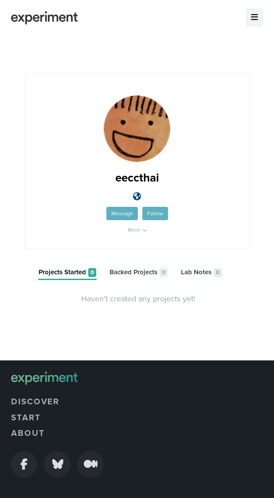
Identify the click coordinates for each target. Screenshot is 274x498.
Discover (35, 402)
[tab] (67, 272)
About (28, 433)
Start (26, 418)
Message (122, 213)
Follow (155, 213)
